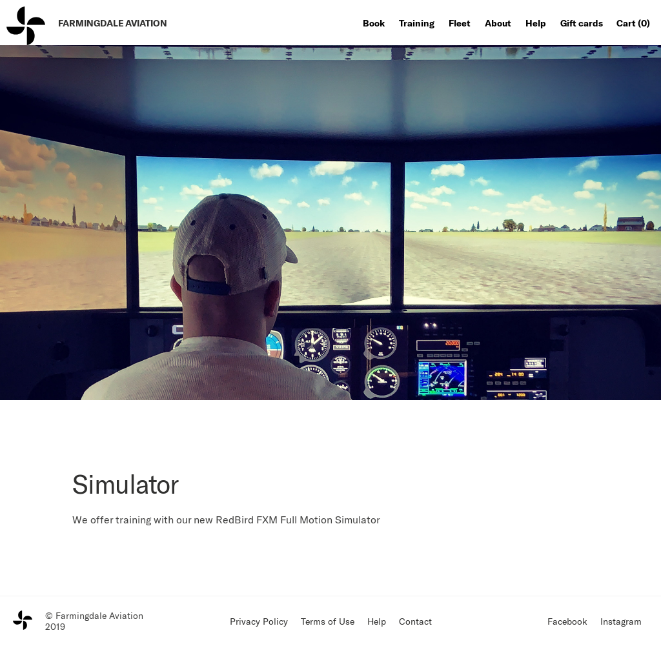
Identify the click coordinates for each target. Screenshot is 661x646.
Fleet (460, 22)
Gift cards (581, 22)
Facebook (567, 621)
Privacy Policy (259, 621)
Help (535, 22)
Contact (415, 621)
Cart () (633, 22)
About (498, 22)
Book (374, 22)
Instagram (621, 621)
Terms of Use (327, 621)
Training (416, 22)
